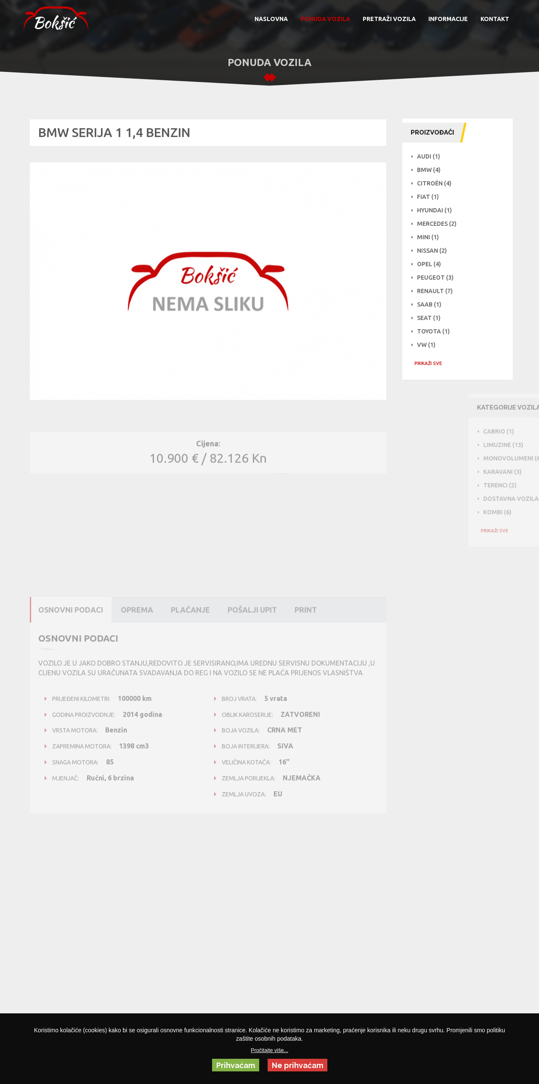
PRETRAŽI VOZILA (389, 19)
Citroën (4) (438, 183)
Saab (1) (433, 304)
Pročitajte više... (269, 1050)
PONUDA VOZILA (325, 19)
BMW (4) (433, 170)
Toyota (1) (437, 331)
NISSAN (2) (436, 250)
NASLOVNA (271, 19)
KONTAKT (495, 19)
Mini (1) (432, 237)
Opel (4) (433, 264)
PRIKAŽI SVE (432, 363)
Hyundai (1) (438, 210)
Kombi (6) (521, 512)
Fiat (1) (432, 196)
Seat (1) (433, 318)
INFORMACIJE (448, 19)
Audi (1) (432, 156)
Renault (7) (439, 291)
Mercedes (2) (441, 223)
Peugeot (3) (439, 277)
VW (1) (430, 344)
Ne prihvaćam (297, 1065)
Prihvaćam (235, 1065)
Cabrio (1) (522, 431)
